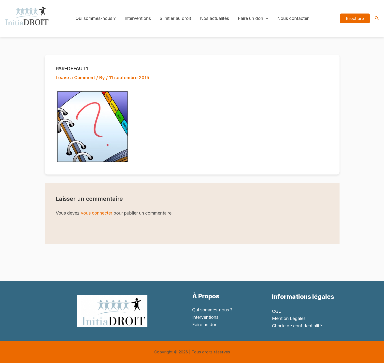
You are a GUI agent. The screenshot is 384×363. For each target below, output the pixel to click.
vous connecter (96, 213)
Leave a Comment (75, 77)
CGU (277, 311)
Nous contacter (293, 18)
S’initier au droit (175, 18)
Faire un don (253, 18)
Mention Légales (289, 318)
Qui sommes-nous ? (95, 18)
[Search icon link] (377, 18)
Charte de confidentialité (297, 325)
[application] (265, 18)
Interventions (138, 18)
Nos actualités (214, 18)
